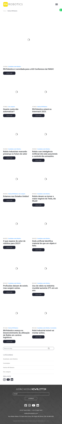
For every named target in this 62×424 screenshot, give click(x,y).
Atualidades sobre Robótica (14, 66)
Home (4, 11)
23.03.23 (34, 149)
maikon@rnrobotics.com (31, 413)
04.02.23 (5, 238)
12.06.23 (34, 106)
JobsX (47, 421)
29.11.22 (5, 328)
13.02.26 (5, 66)
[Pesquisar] (28, 348)
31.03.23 (5, 149)
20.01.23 (34, 238)
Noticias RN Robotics (8, 367)
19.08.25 (5, 106)
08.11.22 (34, 328)
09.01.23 (5, 283)
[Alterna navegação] (56, 4)
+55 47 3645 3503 (25, 410)
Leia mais (9, 73)
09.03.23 (5, 193)
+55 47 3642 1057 (37, 410)
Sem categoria (7, 371)
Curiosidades (6, 363)
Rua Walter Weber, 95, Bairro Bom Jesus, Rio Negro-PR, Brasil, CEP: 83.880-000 (31, 416)
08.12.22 (34, 283)
